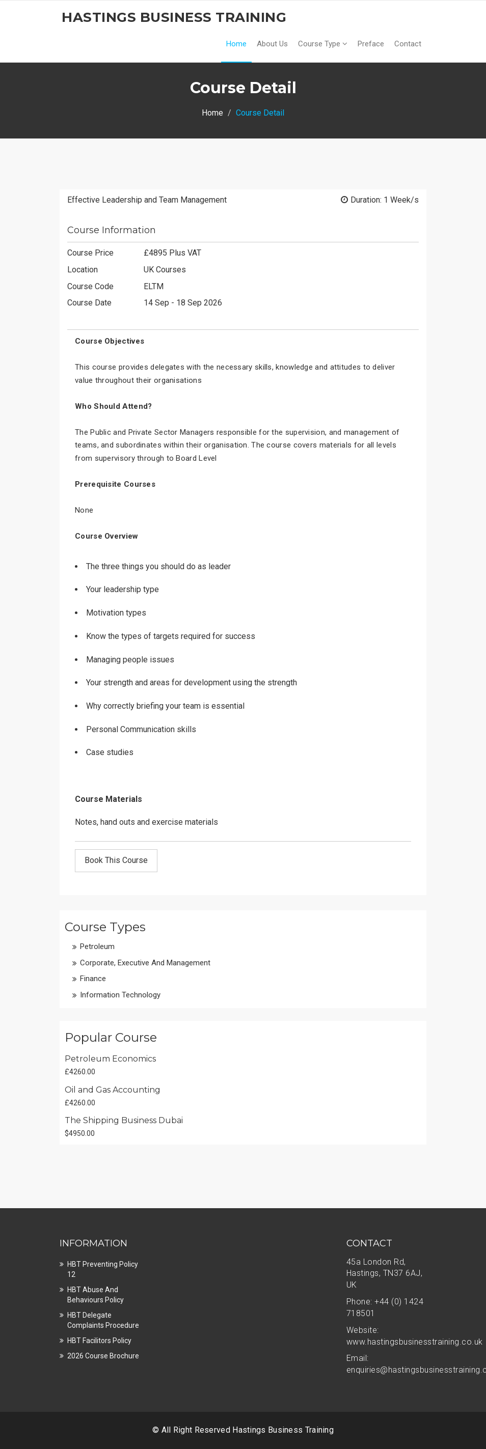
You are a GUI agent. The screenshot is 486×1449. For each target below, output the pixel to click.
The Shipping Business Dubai (124, 1120)
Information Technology (120, 994)
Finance (93, 978)
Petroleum (97, 946)
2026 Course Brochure (103, 1356)
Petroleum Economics (110, 1059)
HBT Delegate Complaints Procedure (103, 1320)
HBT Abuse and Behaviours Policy (95, 1295)
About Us (272, 43)
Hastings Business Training (283, 1430)
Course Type (322, 43)
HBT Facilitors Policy (99, 1340)
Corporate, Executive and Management (145, 962)
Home (236, 43)
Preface (371, 43)
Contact (407, 43)
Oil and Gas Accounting (112, 1090)
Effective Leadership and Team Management (147, 200)
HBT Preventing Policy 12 (102, 1269)
